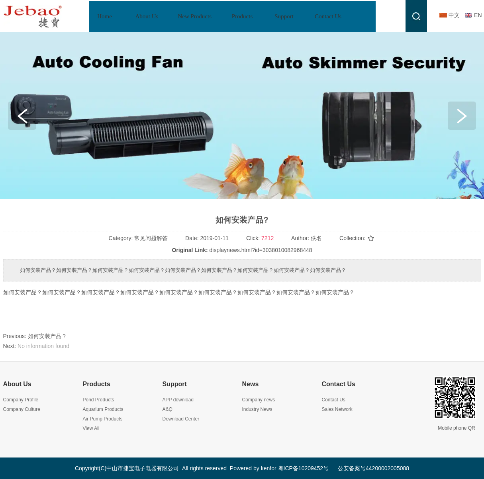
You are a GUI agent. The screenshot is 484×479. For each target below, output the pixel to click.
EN (478, 15)
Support (175, 384)
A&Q (167, 409)
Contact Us (338, 384)
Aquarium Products (103, 409)
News (250, 384)
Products (96, 384)
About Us (17, 384)
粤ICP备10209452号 (303, 468)
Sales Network (337, 409)
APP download (178, 400)
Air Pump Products (103, 419)
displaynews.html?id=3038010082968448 (261, 250)
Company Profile (21, 400)
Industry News (257, 409)
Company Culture (21, 409)
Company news (258, 400)
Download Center (181, 419)
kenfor (268, 468)
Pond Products (98, 400)
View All (91, 428)
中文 (454, 15)
